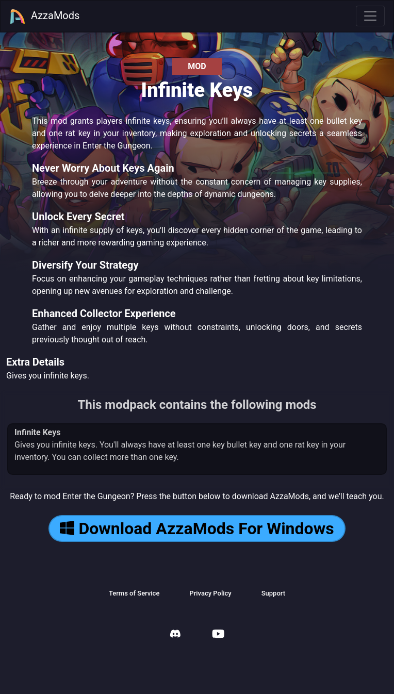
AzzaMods (44, 16)
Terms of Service (134, 593)
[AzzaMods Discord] (175, 635)
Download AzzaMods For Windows (197, 528)
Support (273, 593)
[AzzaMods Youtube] (218, 634)
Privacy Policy (210, 593)
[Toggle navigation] (370, 16)
